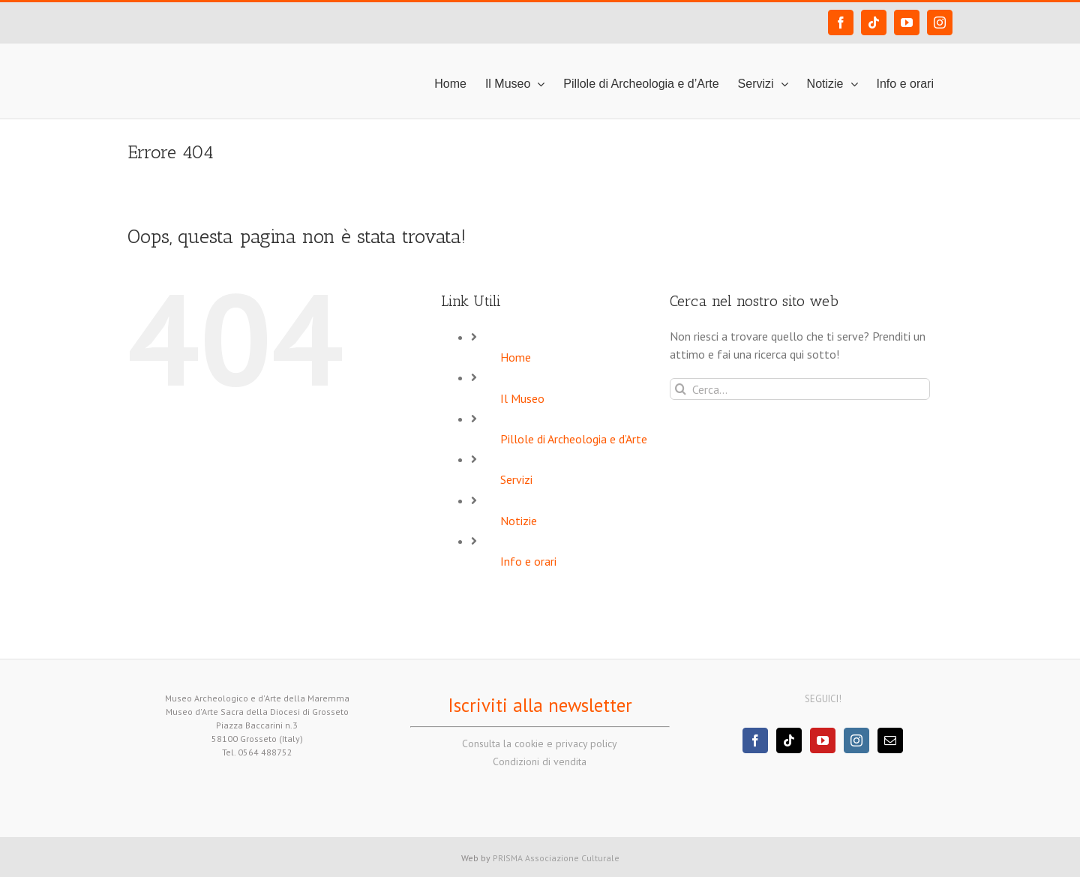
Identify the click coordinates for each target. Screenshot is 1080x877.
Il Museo (522, 398)
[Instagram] (856, 740)
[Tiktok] (789, 740)
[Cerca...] (800, 389)
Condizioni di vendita (539, 761)
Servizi (516, 479)
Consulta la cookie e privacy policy (539, 743)
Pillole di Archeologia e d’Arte (573, 438)
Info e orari (528, 561)
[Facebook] (755, 740)
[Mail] (890, 740)
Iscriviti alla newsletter (540, 705)
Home (515, 357)
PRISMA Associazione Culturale (556, 857)
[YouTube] (823, 740)
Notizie (518, 520)
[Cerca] (681, 389)
